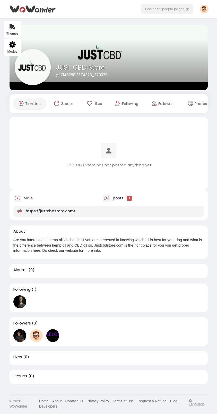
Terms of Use (123, 401)
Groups (20, 376)
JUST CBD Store (80, 67)
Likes (17, 357)
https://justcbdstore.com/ (50, 211)
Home (44, 401)
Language (197, 402)
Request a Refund (152, 401)
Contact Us (74, 401)
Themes (12, 29)
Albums (20, 270)
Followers (22, 323)
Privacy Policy (98, 401)
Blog (173, 401)
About (57, 401)
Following (22, 289)
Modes (12, 47)
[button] (167, 9)
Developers (48, 406)
